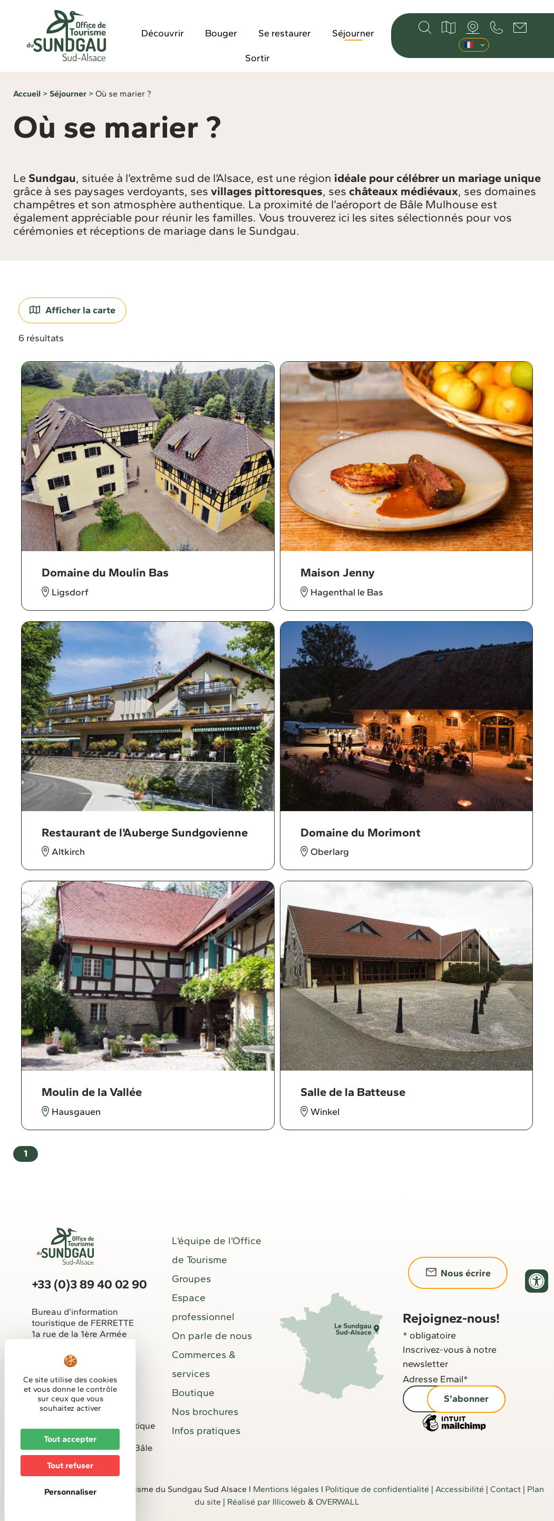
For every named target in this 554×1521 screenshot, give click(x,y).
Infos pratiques (206, 1430)
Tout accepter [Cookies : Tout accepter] (70, 1439)
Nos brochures (205, 1412)
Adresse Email (435, 1379)
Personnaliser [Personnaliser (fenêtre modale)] (70, 1492)
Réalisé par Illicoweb (266, 1502)
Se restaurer (284, 33)
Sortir (257, 58)
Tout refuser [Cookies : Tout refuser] (70, 1465)
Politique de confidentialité (377, 1489)
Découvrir (162, 33)
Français (468, 45)
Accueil (27, 94)
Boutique (193, 1393)
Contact (505, 1489)
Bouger (221, 33)
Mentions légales (286, 1489)
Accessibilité (459, 1489)
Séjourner (353, 33)
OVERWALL (337, 1502)
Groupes (191, 1279)
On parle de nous (212, 1336)
